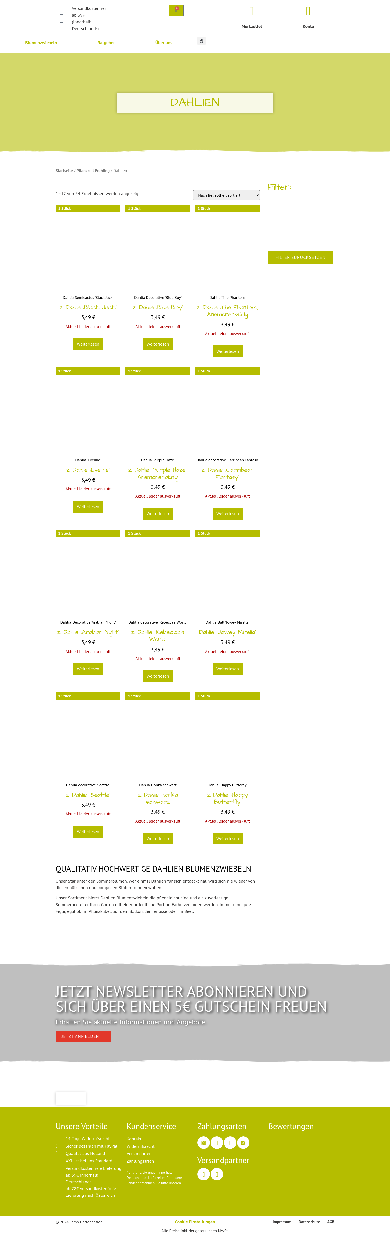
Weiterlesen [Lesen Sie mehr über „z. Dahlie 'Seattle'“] (88, 831)
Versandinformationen (143, 1188)
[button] (201, 41)
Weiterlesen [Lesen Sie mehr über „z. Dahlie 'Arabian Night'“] (88, 669)
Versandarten (139, 1153)
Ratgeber (106, 42)
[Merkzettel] (251, 11)
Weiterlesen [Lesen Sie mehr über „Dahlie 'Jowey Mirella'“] (227, 669)
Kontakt (134, 1139)
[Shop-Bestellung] (226, 195)
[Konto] (308, 11)
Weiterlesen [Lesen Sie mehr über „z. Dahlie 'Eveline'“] (88, 506)
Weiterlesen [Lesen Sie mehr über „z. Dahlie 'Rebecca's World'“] (157, 676)
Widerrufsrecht (141, 1146)
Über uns (163, 42)
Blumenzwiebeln (41, 42)
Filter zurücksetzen (301, 257)
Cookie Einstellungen (195, 1222)
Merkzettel (252, 26)
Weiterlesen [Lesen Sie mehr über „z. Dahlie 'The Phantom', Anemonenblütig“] (227, 351)
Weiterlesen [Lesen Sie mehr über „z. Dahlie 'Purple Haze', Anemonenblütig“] (157, 513)
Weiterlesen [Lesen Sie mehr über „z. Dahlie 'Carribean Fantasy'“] (227, 513)
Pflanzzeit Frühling (93, 170)
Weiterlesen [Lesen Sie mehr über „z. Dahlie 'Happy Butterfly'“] (227, 838)
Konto (308, 26)
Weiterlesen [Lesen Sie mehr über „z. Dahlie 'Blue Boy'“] (157, 344)
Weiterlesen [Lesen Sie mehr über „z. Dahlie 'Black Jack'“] (88, 344)
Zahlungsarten (140, 1161)
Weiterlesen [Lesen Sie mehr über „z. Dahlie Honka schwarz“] (157, 838)
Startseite (64, 170)
